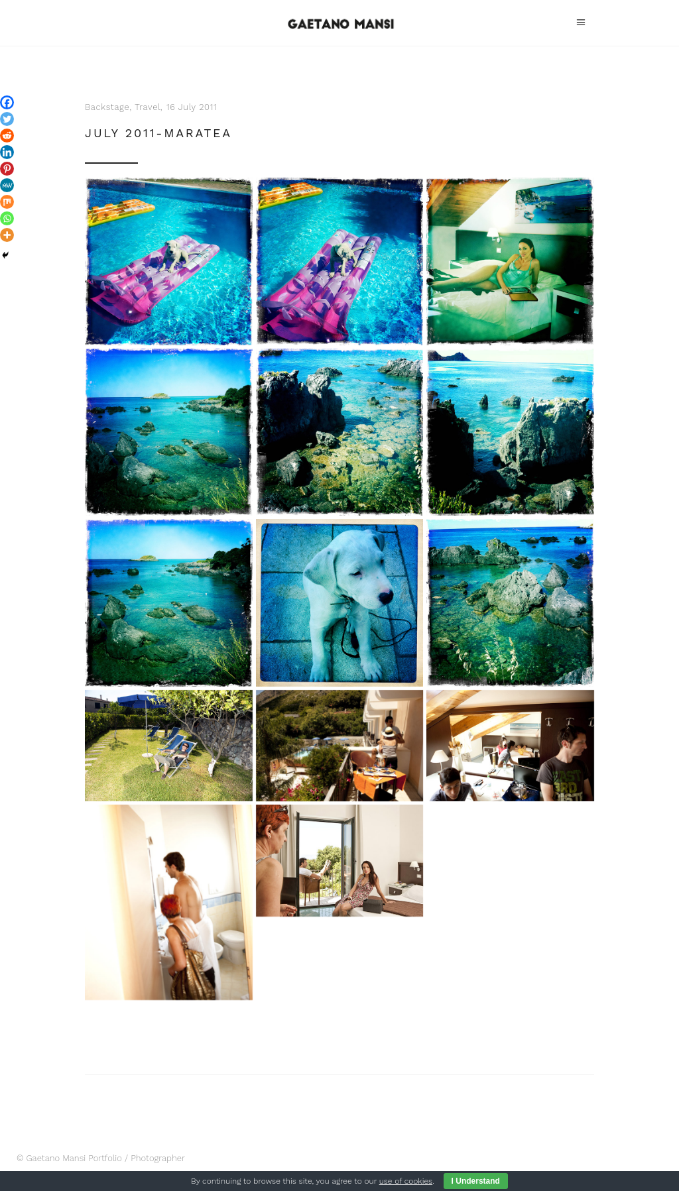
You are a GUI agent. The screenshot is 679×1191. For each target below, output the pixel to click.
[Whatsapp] (7, 218)
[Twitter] (7, 119)
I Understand (476, 1181)
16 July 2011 (191, 107)
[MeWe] (7, 185)
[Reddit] (7, 135)
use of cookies (405, 1181)
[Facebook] (7, 102)
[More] (7, 235)
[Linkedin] (7, 152)
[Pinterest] (7, 169)
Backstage (107, 107)
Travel (147, 107)
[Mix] (7, 202)
